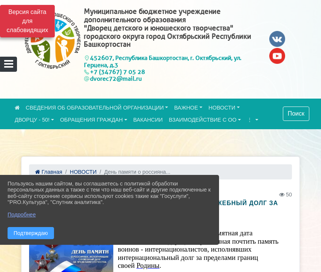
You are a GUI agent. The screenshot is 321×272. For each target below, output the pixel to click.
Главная (48, 172)
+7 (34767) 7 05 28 (117, 72)
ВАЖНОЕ (186, 108)
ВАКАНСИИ (148, 120)
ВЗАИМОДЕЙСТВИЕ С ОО (202, 120)
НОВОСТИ (221, 108)
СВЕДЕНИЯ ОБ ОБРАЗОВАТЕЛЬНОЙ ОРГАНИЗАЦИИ (95, 108)
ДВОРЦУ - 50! (32, 120)
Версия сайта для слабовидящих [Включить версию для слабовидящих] (27, 21)
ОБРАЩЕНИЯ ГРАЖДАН (91, 120)
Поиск (296, 113)
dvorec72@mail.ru (116, 78)
